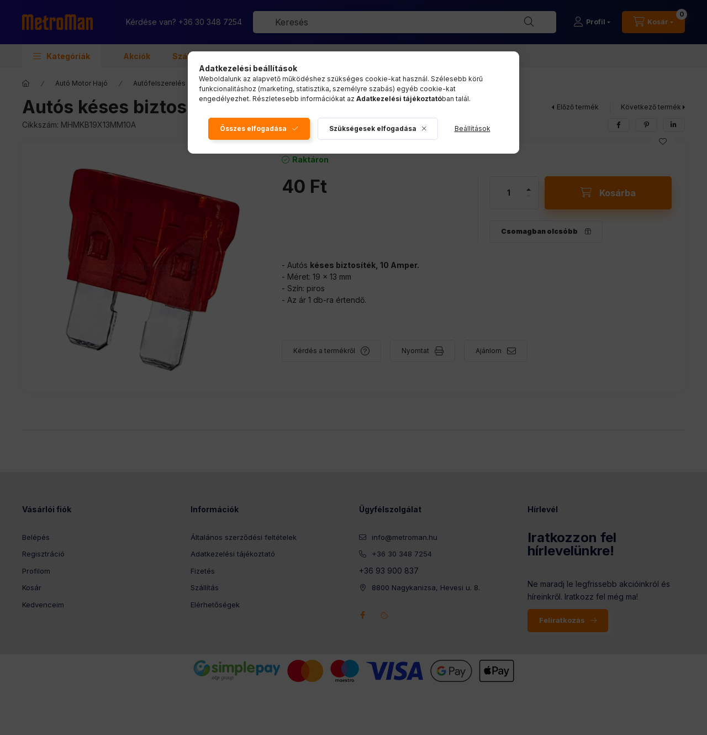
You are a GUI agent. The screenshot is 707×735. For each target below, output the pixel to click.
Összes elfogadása (253, 128)
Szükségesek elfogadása (372, 128)
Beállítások (472, 128)
